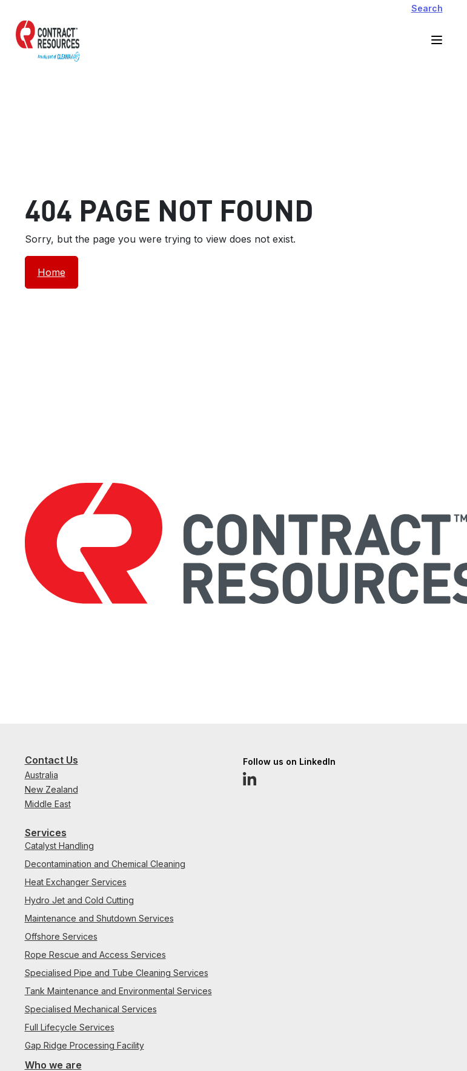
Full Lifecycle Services (69, 1027)
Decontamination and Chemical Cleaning (105, 864)
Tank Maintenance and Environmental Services (118, 991)
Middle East (48, 804)
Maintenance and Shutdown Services (99, 918)
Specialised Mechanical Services (91, 1009)
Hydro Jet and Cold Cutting (79, 900)
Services (46, 833)
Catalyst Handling (59, 845)
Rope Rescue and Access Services (95, 954)
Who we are (53, 1065)
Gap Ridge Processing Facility (84, 1045)
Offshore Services (61, 936)
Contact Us (51, 760)
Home (51, 272)
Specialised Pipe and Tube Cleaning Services (116, 973)
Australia (41, 775)
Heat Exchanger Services (76, 882)
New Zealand (51, 789)
